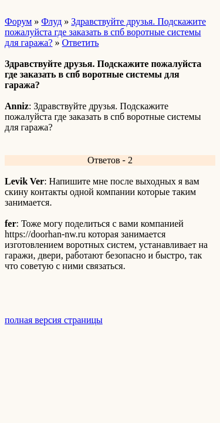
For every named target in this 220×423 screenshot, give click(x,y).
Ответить (80, 43)
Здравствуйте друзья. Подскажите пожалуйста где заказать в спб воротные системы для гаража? (105, 32)
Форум (18, 21)
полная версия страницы (54, 320)
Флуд (51, 21)
